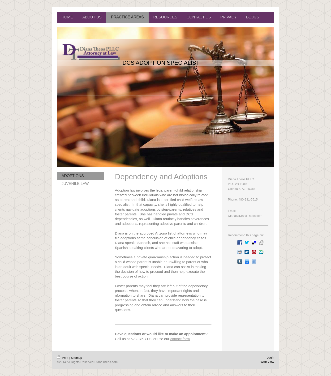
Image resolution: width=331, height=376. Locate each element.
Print (63, 357)
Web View (267, 361)
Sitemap (76, 357)
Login (270, 357)
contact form (180, 339)
